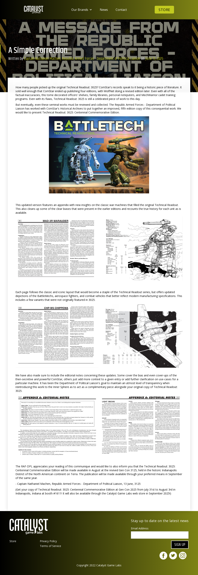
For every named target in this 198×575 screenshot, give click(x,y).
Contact (121, 10)
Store (164, 9)
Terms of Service (50, 546)
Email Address (139, 528)
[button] (81, 9)
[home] (33, 10)
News (104, 10)
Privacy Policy (48, 541)
